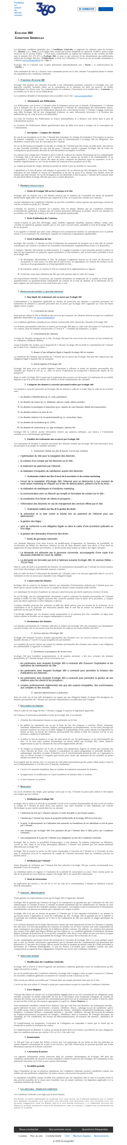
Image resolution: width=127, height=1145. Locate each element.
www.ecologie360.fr (31, 60)
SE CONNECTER (86, 9)
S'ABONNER (106, 9)
